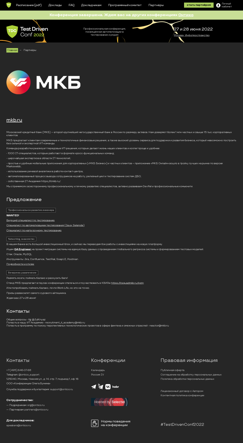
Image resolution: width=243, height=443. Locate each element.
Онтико (186, 15)
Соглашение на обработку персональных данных (191, 374)
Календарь (98, 370)
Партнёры (156, 5)
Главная (12, 50)
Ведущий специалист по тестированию (30, 220)
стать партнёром (199, 5)
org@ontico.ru (35, 405)
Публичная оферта (172, 370)
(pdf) (38, 5)
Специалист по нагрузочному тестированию (34, 230)
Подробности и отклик (20, 264)
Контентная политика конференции (182, 395)
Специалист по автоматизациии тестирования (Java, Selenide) (45, 225)
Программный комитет (125, 5)
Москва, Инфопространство (191, 35)
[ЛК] (224, 5)
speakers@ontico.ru (18, 425)
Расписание (25, 5)
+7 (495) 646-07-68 (18, 370)
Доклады (55, 5)
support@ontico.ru (61, 389)
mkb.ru (14, 120)
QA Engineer (23, 249)
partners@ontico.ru (36, 409)
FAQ (71, 5)
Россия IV (97, 374)
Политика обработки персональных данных (187, 379)
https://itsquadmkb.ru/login (127, 283)
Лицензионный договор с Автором (182, 391)
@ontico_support (29, 374)
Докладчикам (91, 5)
